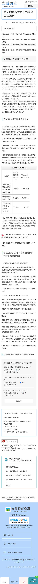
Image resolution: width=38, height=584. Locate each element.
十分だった (9, 370)
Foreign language (32, 2)
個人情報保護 (29, 559)
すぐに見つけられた (12, 393)
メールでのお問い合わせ (15, 552)
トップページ (10, 497)
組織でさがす (18, 497)
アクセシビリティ (19, 562)
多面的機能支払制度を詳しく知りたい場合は (19, 480)
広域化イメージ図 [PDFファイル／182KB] (19, 354)
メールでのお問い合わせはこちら (15, 432)
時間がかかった (10, 395)
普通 (19, 370)
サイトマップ (6, 559)
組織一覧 (10, 535)
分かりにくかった (11, 385)
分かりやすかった (11, 382)
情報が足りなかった (12, 372)
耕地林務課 (31, 497)
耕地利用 (8, 485)
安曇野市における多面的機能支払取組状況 (19, 475)
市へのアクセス (12, 544)
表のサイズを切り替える (19, 168)
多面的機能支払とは (12, 467)
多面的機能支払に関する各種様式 (16, 471)
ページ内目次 (10, 28)
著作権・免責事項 (17, 559)
